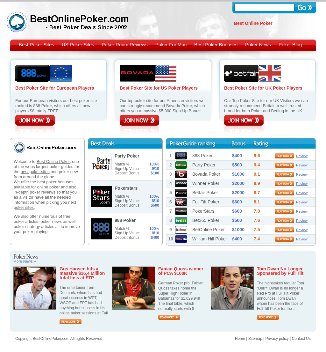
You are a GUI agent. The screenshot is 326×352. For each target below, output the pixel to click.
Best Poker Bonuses (215, 44)
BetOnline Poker (208, 229)
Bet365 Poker (205, 220)
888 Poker (202, 155)
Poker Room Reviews (125, 44)
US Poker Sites (78, 44)
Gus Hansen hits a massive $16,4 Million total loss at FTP (82, 273)
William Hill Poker (209, 238)
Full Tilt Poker (205, 201)
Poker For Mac (171, 44)
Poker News (258, 44)
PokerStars (203, 211)
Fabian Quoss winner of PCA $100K (180, 271)
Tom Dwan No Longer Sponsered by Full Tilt (280, 271)
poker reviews (42, 192)
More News (24, 261)
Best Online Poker (53, 161)
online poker (48, 187)
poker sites (24, 207)
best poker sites (35, 171)
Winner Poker (205, 183)
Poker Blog (290, 44)
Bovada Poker (206, 174)
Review (302, 156)
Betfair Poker (205, 192)
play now (284, 155)
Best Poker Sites (36, 44)
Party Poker (204, 164)
